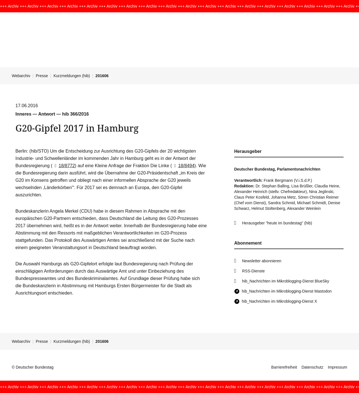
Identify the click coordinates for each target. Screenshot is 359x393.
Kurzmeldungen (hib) (72, 75)
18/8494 (183, 165)
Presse (42, 75)
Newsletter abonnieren (261, 261)
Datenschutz (312, 367)
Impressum (337, 367)
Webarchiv (21, 75)
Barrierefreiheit (284, 367)
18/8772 (63, 165)
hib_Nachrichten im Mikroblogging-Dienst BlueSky (285, 281)
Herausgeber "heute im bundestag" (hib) (277, 223)
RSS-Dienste (253, 271)
